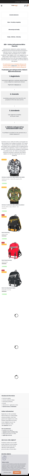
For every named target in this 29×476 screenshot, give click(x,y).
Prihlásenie (18, 1)
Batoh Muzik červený (7, 260)
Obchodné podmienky (7, 401)
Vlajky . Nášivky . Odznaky (14, 37)
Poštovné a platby (6, 398)
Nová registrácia (25, 1)
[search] (25, 5)
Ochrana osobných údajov (8, 400)
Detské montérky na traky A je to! (10, 380)
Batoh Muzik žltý (6, 232)
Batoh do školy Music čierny (8, 288)
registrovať (14, 65)
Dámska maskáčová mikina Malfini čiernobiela (13, 177)
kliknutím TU (18, 84)
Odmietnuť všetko (7, 472)
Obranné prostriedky (14, 29)
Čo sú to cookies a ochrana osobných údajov (11, 469)
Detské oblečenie (13, 15)
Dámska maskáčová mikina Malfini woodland (13, 205)
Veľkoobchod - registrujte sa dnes (10, 405)
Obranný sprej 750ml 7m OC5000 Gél (11, 319)
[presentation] (1, 375)
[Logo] (14, 5)
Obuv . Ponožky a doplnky (14, 22)
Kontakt (4, 403)
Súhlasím (16, 472)
